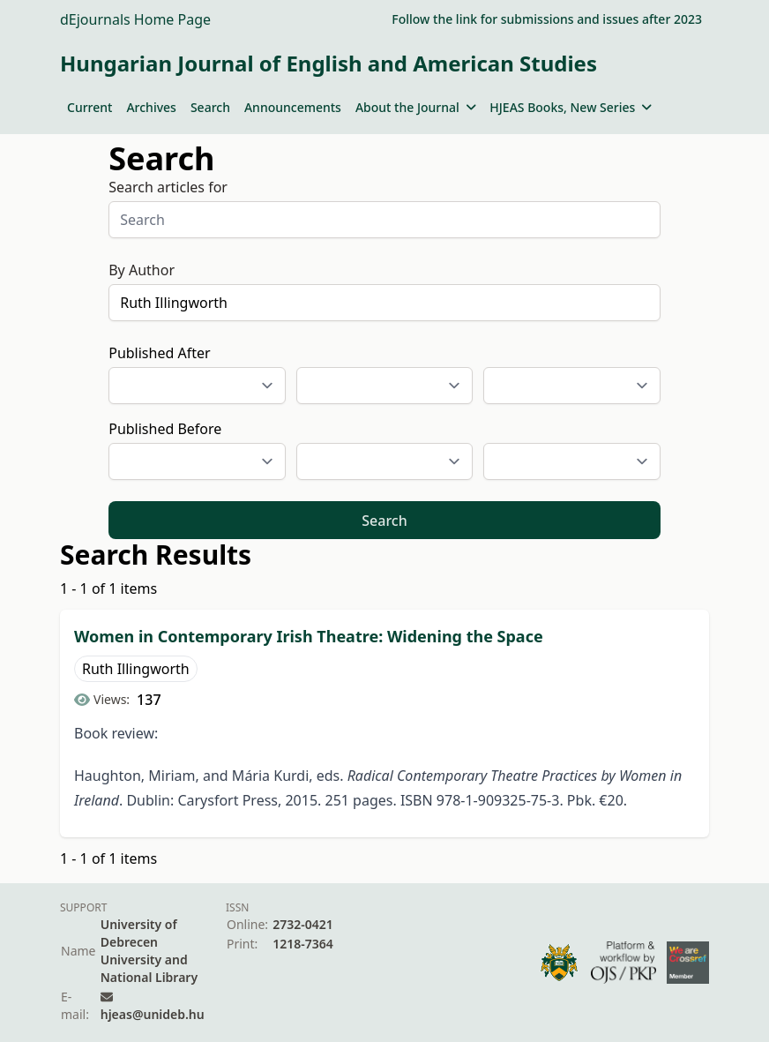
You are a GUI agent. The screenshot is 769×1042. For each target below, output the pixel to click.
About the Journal (415, 107)
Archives (150, 107)
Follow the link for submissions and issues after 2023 (547, 19)
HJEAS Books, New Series (570, 107)
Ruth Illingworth (136, 668)
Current (89, 107)
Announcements (292, 107)
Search (210, 107)
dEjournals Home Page (135, 19)
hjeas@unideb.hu (153, 1014)
